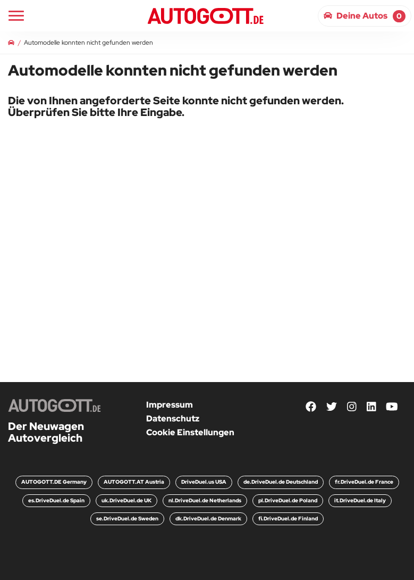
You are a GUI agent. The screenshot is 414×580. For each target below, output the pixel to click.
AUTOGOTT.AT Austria (134, 481)
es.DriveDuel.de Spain (56, 500)
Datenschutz (172, 418)
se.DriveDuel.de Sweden (127, 518)
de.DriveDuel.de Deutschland (280, 481)
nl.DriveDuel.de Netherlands (204, 500)
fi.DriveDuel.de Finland (288, 518)
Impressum (169, 404)
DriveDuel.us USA (203, 481)
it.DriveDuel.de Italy (360, 500)
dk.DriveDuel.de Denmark (208, 518)
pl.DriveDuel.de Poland (287, 500)
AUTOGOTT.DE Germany (54, 481)
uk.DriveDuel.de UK (126, 500)
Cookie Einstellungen (190, 432)
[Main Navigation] (16, 15)
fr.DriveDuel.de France (364, 481)
